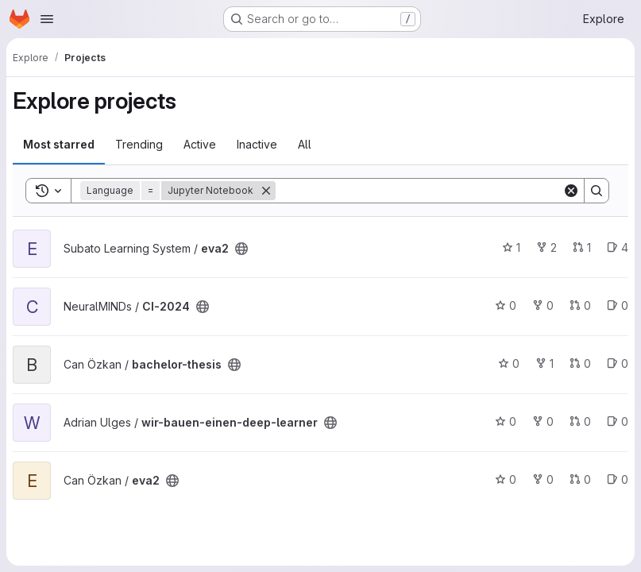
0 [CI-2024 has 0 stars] (505, 305)
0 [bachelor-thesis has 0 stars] (508, 363)
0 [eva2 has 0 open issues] (617, 479)
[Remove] (266, 190)
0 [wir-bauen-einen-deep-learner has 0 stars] (505, 421)
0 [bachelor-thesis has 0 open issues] (617, 363)
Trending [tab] (139, 144)
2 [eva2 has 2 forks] (546, 247)
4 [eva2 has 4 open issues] (617, 247)
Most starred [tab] (59, 144)
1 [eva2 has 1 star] (511, 247)
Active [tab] (199, 144)
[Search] (419, 190)
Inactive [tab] (257, 144)
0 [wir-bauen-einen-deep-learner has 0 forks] (543, 421)
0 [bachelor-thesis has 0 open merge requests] (580, 363)
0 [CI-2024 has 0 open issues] (617, 305)
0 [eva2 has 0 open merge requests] (580, 479)
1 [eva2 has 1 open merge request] (582, 247)
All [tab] (304, 144)
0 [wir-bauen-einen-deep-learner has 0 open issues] (617, 421)
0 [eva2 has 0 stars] (505, 479)
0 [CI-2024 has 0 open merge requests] (580, 305)
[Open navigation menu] (47, 19)
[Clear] (571, 190)
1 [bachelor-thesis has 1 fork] (544, 363)
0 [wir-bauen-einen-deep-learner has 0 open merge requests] (580, 421)
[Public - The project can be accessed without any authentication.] (241, 248)
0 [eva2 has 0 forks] (543, 479)
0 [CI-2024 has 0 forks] (543, 305)
